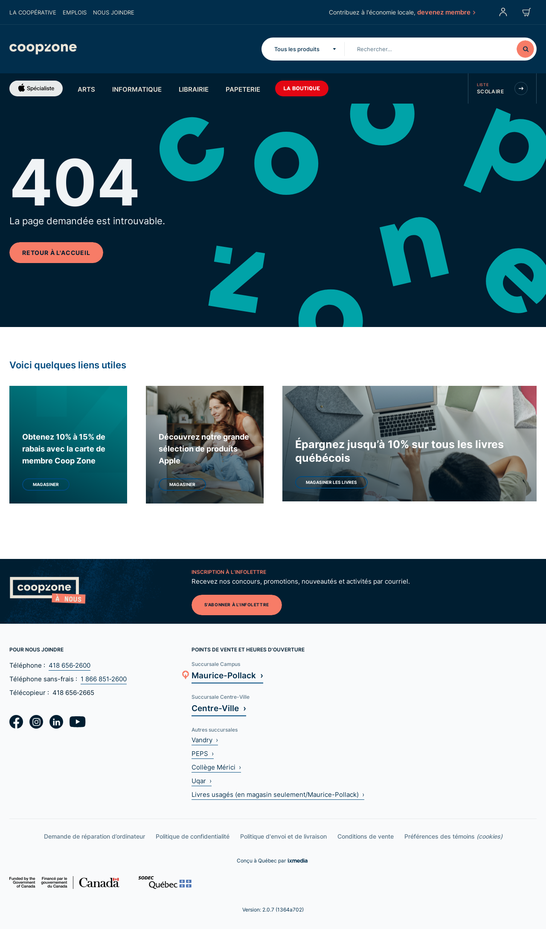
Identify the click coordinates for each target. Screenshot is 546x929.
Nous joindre (113, 12)
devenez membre (445, 12)
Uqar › (202, 780)
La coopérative (32, 12)
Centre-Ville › (219, 708)
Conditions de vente (365, 836)
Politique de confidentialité (192, 836)
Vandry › (205, 739)
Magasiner (46, 484)
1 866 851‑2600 (104, 678)
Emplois (75, 12)
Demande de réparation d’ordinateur (94, 836)
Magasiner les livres (331, 482)
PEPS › (203, 753)
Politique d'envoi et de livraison (283, 836)
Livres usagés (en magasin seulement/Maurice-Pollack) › (278, 794)
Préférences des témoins (453, 836)
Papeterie (243, 89)
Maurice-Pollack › (227, 675)
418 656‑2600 (69, 665)
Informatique (137, 89)
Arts (86, 89)
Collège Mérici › (216, 767)
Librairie (194, 89)
